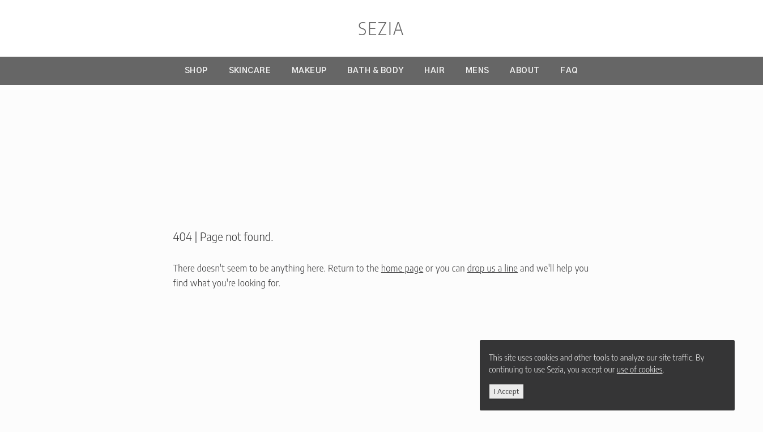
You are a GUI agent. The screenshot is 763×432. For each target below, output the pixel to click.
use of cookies (641, 369)
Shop (196, 71)
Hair (434, 71)
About (524, 71)
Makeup (309, 71)
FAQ (569, 71)
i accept (508, 391)
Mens (477, 71)
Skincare (250, 71)
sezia (381, 28)
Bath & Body (375, 71)
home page (402, 268)
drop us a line (492, 268)
